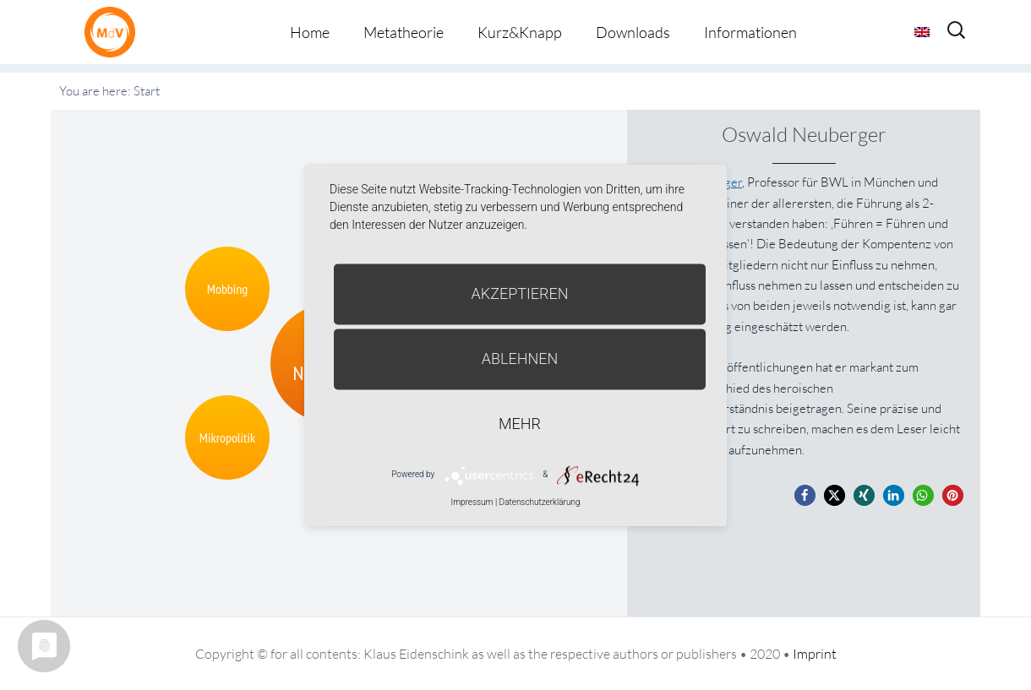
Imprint (815, 653)
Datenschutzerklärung (540, 502)
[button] (805, 495)
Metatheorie (403, 32)
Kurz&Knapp (519, 32)
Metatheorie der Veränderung (114, 31)
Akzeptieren (520, 293)
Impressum (471, 502)
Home (310, 32)
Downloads (633, 32)
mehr (520, 423)
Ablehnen (520, 358)
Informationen (750, 32)
